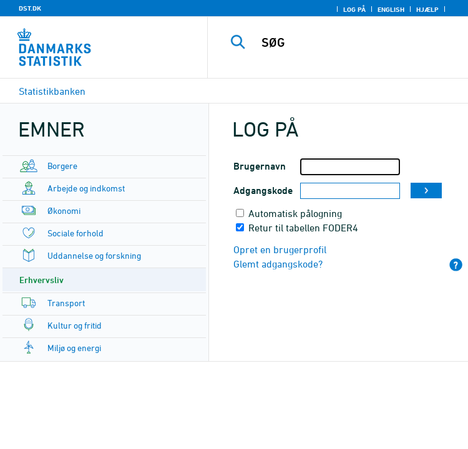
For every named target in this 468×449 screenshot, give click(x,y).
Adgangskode (263, 190)
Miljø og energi (74, 347)
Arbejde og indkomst (86, 188)
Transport (66, 302)
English (391, 9)
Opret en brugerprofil (279, 249)
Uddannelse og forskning (94, 255)
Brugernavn (259, 166)
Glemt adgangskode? (278, 263)
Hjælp (427, 9)
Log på (354, 9)
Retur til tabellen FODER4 (303, 227)
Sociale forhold (75, 233)
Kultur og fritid (74, 325)
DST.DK (30, 8)
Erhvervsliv (41, 279)
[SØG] (359, 42)
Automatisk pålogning (295, 213)
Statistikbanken (52, 91)
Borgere (62, 165)
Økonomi (63, 210)
